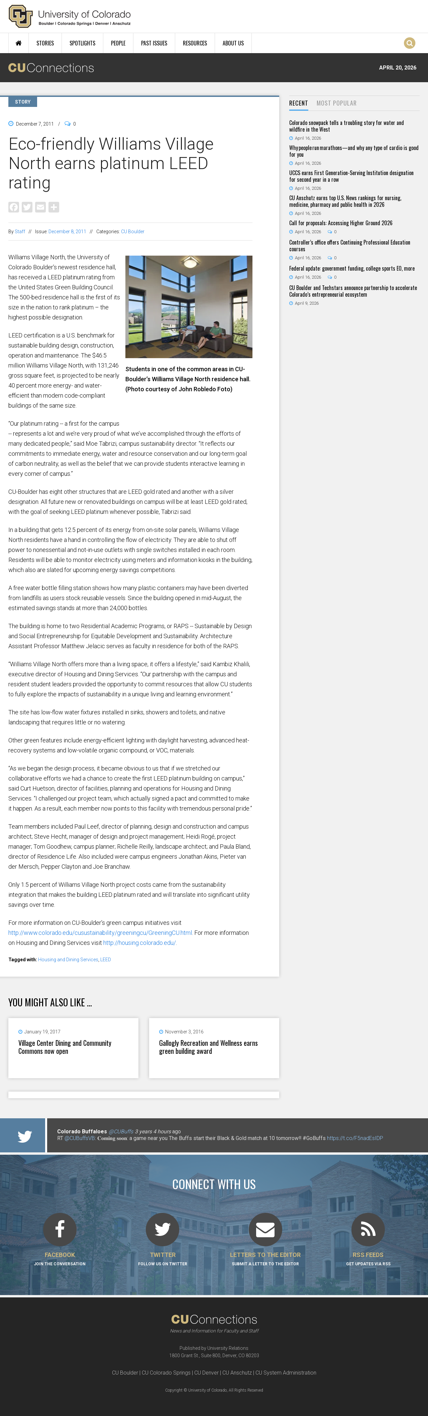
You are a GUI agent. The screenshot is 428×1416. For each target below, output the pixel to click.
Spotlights (82, 43)
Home (18, 43)
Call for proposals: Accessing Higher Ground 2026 (341, 223)
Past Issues (154, 43)
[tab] (298, 103)
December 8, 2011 (67, 231)
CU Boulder (132, 231)
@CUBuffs (121, 1131)
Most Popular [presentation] (337, 103)
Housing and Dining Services (68, 959)
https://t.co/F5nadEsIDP (355, 1138)
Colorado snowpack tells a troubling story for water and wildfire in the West (346, 126)
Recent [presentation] (298, 103)
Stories (45, 43)
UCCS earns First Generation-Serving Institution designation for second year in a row (351, 176)
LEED (105, 959)
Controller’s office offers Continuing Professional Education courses (349, 245)
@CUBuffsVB (80, 1138)
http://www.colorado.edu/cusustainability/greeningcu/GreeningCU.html (100, 932)
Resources (195, 43)
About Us (233, 43)
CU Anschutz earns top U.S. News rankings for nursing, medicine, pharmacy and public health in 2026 (345, 201)
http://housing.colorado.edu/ (139, 942)
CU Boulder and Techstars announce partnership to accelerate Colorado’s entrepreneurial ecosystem (353, 291)
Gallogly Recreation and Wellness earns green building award (208, 1047)
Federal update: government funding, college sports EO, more (352, 268)
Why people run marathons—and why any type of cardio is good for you (354, 151)
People (118, 43)
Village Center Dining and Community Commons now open (64, 1047)
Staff (20, 231)
